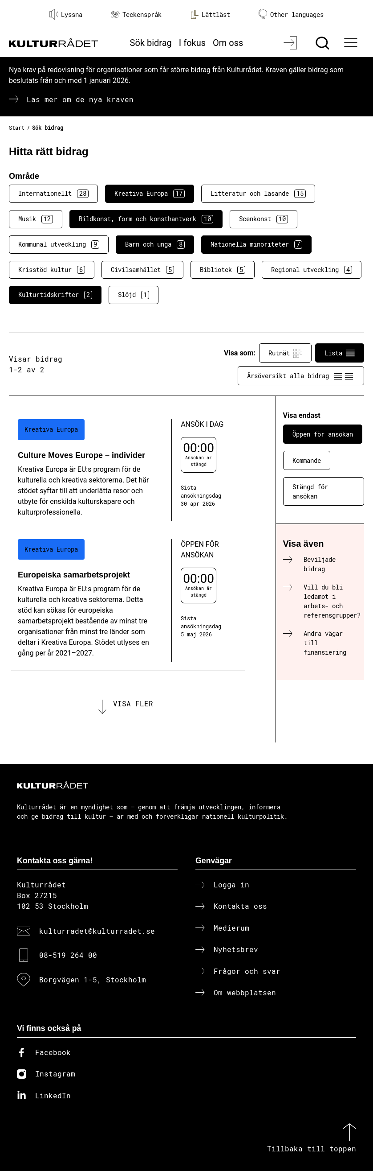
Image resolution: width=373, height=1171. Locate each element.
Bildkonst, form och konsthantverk (146, 218)
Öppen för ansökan (322, 434)
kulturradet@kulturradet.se (97, 931)
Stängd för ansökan (310, 491)
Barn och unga (155, 244)
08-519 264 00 (68, 955)
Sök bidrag (151, 42)
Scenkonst (263, 218)
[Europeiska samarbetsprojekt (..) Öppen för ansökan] (128, 600)
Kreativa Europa (149, 193)
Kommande (306, 460)
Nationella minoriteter (256, 244)
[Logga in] (291, 43)
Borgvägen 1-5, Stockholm (92, 979)
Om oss (228, 42)
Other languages (291, 14)
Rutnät (285, 353)
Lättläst (210, 14)
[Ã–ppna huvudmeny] (351, 42)
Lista (339, 353)
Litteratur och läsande (258, 193)
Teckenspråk (136, 14)
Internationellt (53, 193)
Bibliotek (222, 269)
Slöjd (133, 294)
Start (16, 127)
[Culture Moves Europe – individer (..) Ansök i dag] (128, 470)
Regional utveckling (311, 269)
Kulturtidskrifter (55, 294)
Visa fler (133, 703)
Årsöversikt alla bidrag (301, 375)
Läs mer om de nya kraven (80, 99)
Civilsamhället (142, 269)
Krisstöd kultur (51, 269)
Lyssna (65, 14)
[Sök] (323, 43)
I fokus (192, 42)
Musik (35, 218)
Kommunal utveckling (58, 244)
